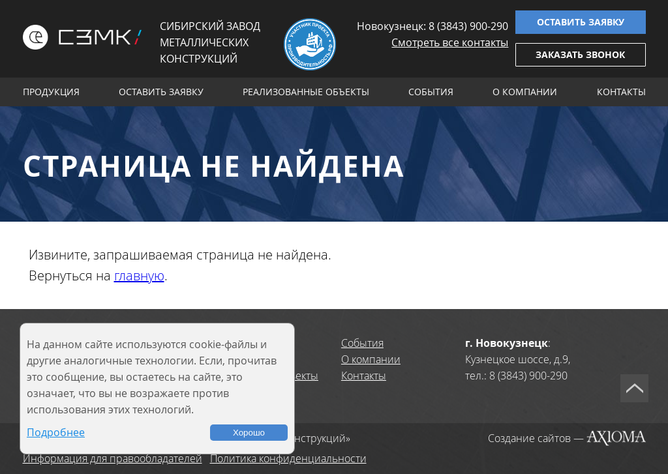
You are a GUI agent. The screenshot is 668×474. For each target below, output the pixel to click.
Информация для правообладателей (112, 458)
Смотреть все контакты (449, 42)
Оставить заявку (580, 22)
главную (139, 275)
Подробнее (56, 432)
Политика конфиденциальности (288, 458)
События (430, 91)
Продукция (51, 91)
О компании (525, 91)
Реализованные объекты (306, 91)
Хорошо (249, 432)
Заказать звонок (580, 54)
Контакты (621, 91)
